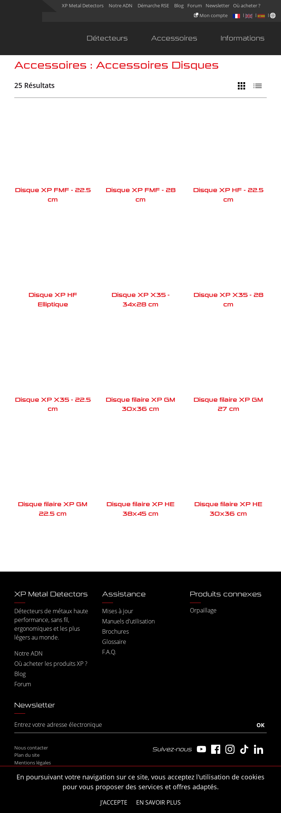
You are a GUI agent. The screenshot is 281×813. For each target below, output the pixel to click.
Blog (179, 5)
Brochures (115, 631)
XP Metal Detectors (83, 5)
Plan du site (27, 755)
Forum (194, 5)
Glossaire (114, 642)
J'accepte (113, 802)
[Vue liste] (259, 85)
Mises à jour (117, 611)
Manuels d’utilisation (128, 621)
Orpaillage (203, 610)
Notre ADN (120, 5)
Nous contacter (31, 747)
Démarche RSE (153, 5)
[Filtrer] (227, 85)
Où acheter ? (247, 5)
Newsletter (217, 5)
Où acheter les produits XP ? (50, 664)
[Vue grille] (243, 85)
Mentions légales (32, 762)
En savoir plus (158, 802)
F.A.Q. (109, 652)
